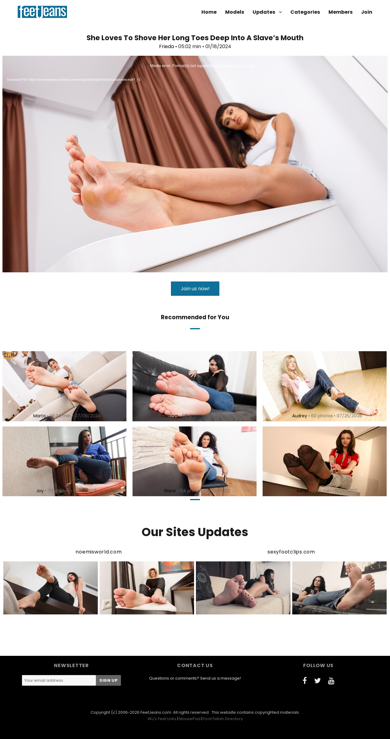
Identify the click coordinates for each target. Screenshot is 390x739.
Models (234, 12)
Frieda (166, 46)
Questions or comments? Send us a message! (195, 678)
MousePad (189, 719)
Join (366, 12)
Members (340, 12)
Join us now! (195, 288)
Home (209, 12)
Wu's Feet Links (161, 719)
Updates (264, 12)
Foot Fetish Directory (223, 719)
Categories (305, 12)
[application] (195, 164)
